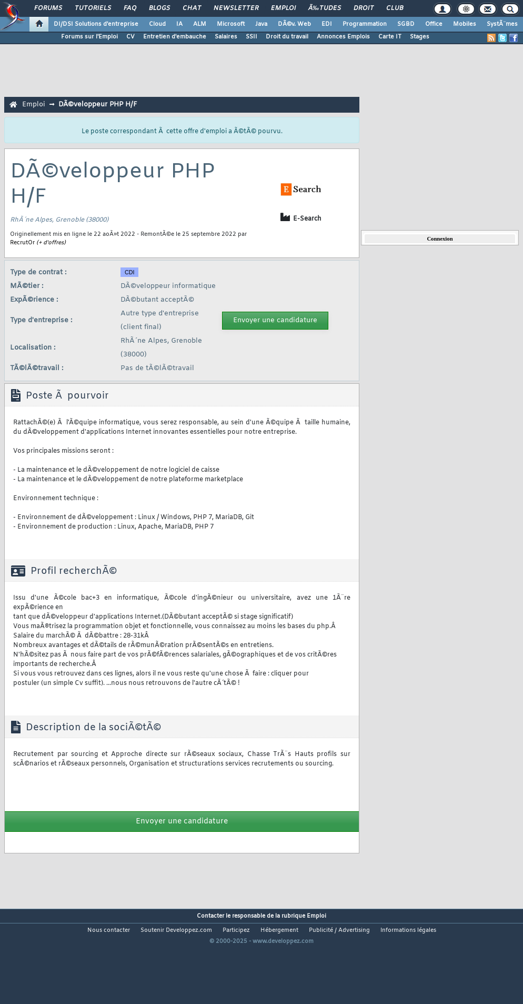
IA (179, 24)
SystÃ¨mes (502, 24)
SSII (251, 37)
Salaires (226, 37)
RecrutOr (22, 242)
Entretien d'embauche (174, 37)
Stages (419, 37)
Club (394, 8)
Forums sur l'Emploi (89, 37)
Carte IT (389, 37)
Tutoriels (93, 8)
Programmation (365, 24)
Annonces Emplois (343, 37)
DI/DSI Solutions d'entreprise (96, 24)
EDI (326, 24)
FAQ (130, 8)
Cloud (157, 24)
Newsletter (236, 8)
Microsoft (231, 24)
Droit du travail (287, 37)
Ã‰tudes (324, 8)
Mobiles (464, 24)
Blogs (159, 8)
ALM (199, 24)
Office (433, 24)
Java (261, 24)
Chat (192, 8)
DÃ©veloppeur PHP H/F (97, 104)
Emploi (283, 8)
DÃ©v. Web (294, 24)
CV (130, 37)
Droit (364, 8)
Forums (48, 8)
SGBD (406, 24)
